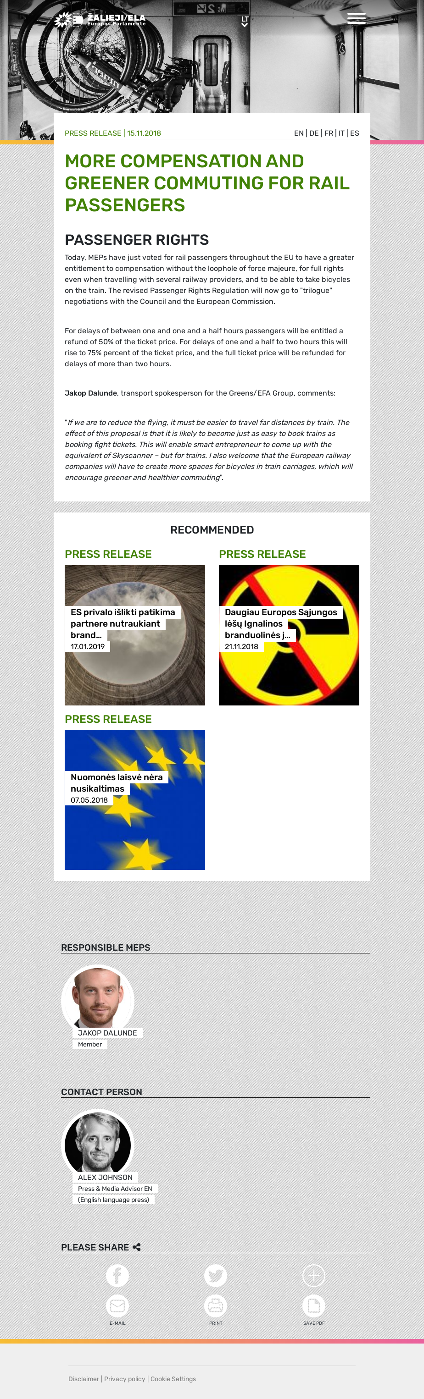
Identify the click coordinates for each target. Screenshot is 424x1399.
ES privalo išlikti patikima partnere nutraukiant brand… (123, 623)
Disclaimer (83, 1379)
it (342, 133)
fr (328, 133)
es (354, 133)
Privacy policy (124, 1379)
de (314, 133)
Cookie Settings (173, 1379)
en (299, 133)
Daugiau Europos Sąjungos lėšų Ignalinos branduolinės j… (281, 623)
